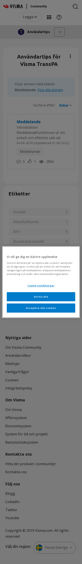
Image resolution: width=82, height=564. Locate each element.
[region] (41, 282)
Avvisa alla (41, 296)
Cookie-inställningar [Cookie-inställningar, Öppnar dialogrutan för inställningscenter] (41, 285)
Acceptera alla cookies (41, 308)
